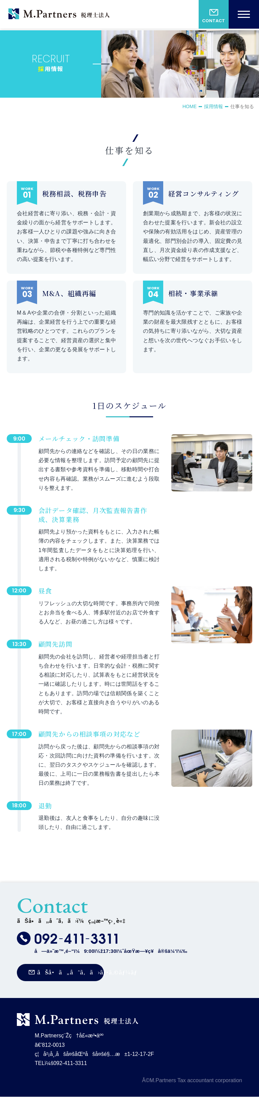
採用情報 (213, 106)
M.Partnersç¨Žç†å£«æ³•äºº (59, 15)
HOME (189, 106)
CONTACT (213, 21)
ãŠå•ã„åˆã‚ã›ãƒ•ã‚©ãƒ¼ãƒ (71, 972)
